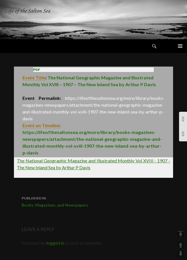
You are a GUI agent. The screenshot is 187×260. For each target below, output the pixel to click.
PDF (36, 69)
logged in (55, 242)
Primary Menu (180, 46)
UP (180, 245)
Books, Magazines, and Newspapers (93, 201)
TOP (180, 233)
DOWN (180, 253)
